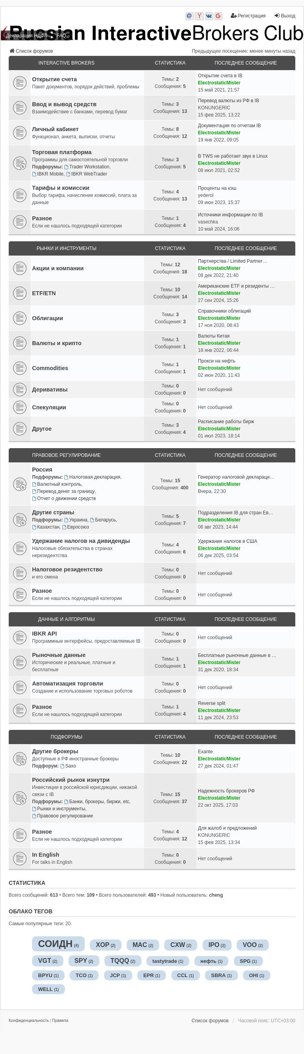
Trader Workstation (86, 167)
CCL (182, 975)
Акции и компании (58, 268)
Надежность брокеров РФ (226, 791)
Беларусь (103, 520)
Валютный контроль (57, 484)
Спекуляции (49, 407)
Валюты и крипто (57, 343)
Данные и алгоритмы (66, 619)
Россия (42, 469)
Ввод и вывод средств (64, 104)
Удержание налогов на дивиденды (81, 541)
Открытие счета (54, 79)
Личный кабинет (55, 129)
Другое (41, 429)
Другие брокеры (55, 751)
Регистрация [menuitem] (248, 16)
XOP (102, 944)
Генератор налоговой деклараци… (236, 477)
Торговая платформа (61, 152)
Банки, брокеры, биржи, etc (96, 801)
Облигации (47, 318)
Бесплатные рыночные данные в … (237, 655)
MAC (140, 944)
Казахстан (45, 527)
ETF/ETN (44, 293)
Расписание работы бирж (226, 421)
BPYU (45, 975)
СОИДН (55, 943)
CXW (177, 944)
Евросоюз (75, 527)
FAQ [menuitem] (61, 35)
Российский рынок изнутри (71, 780)
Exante (205, 751)
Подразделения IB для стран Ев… (235, 513)
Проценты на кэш (217, 188)
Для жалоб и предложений (227, 828)
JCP (115, 975)
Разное (42, 218)
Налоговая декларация (92, 477)
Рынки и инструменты (66, 248)
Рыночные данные (59, 655)
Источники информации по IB (230, 215)
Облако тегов (31, 911)
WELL (45, 989)
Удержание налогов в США (227, 541)
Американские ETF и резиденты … (236, 286)
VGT (44, 960)
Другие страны (53, 512)
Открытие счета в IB (220, 75)
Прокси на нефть (217, 361)
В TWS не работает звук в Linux (233, 156)
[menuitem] (29, 1020)
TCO (81, 975)
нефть (208, 961)
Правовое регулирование (66, 455)
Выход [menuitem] (284, 16)
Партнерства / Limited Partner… (232, 261)
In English (45, 855)
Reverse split (211, 703)
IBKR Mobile (48, 174)
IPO (214, 944)
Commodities (50, 368)
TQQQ (119, 960)
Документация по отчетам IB (229, 125)
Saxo (68, 766)
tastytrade (164, 961)
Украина (75, 520)
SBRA (218, 975)
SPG (245, 961)
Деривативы (50, 389)
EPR (148, 975)
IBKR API (44, 633)
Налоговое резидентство (67, 569)
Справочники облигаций (224, 311)
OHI (253, 975)
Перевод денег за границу (63, 491)
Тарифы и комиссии (60, 188)
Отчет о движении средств (64, 498)
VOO (250, 944)
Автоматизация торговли (67, 683)
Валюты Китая (214, 336)
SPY (80, 960)
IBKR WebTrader (86, 174)
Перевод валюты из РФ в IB (228, 100)
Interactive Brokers (66, 63)
